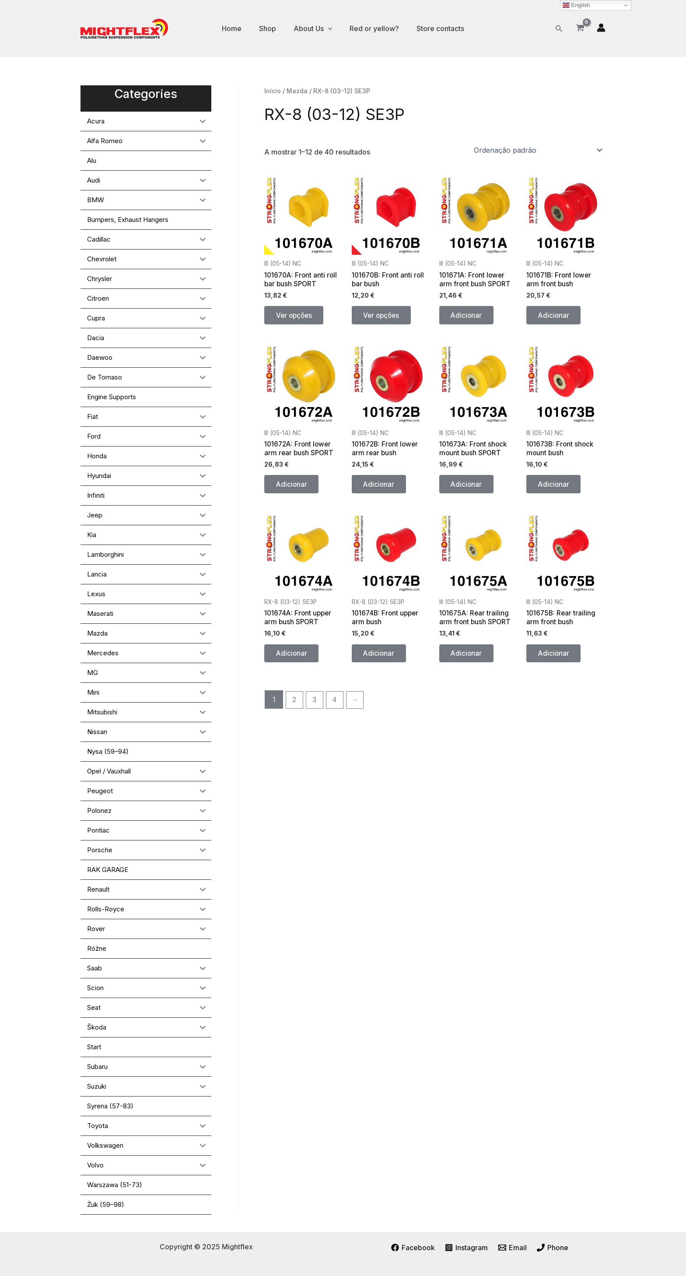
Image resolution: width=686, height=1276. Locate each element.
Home (238, 28)
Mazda (297, 91)
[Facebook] (412, 1247)
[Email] (513, 1247)
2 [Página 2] (295, 710)
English (576, 5)
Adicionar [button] (468, 317)
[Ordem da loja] (537, 150)
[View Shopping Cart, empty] (580, 28)
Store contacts (433, 28)
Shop (271, 28)
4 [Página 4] (337, 710)
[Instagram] (466, 1247)
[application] (328, 28)
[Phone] (553, 1247)
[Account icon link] (601, 27)
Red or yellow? (371, 28)
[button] (559, 28)
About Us (313, 28)
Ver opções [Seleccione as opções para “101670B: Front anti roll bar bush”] (384, 317)
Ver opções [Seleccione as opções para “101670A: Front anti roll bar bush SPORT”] (296, 317)
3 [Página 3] (316, 710)
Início (272, 91)
